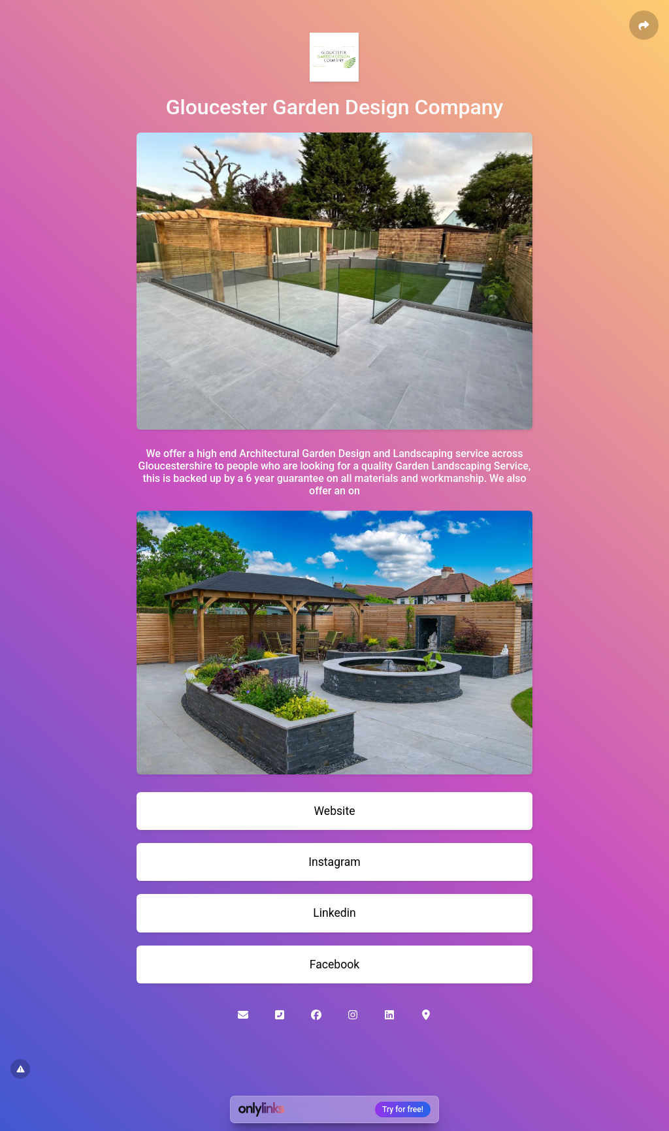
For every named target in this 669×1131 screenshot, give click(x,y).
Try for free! (402, 1109)
